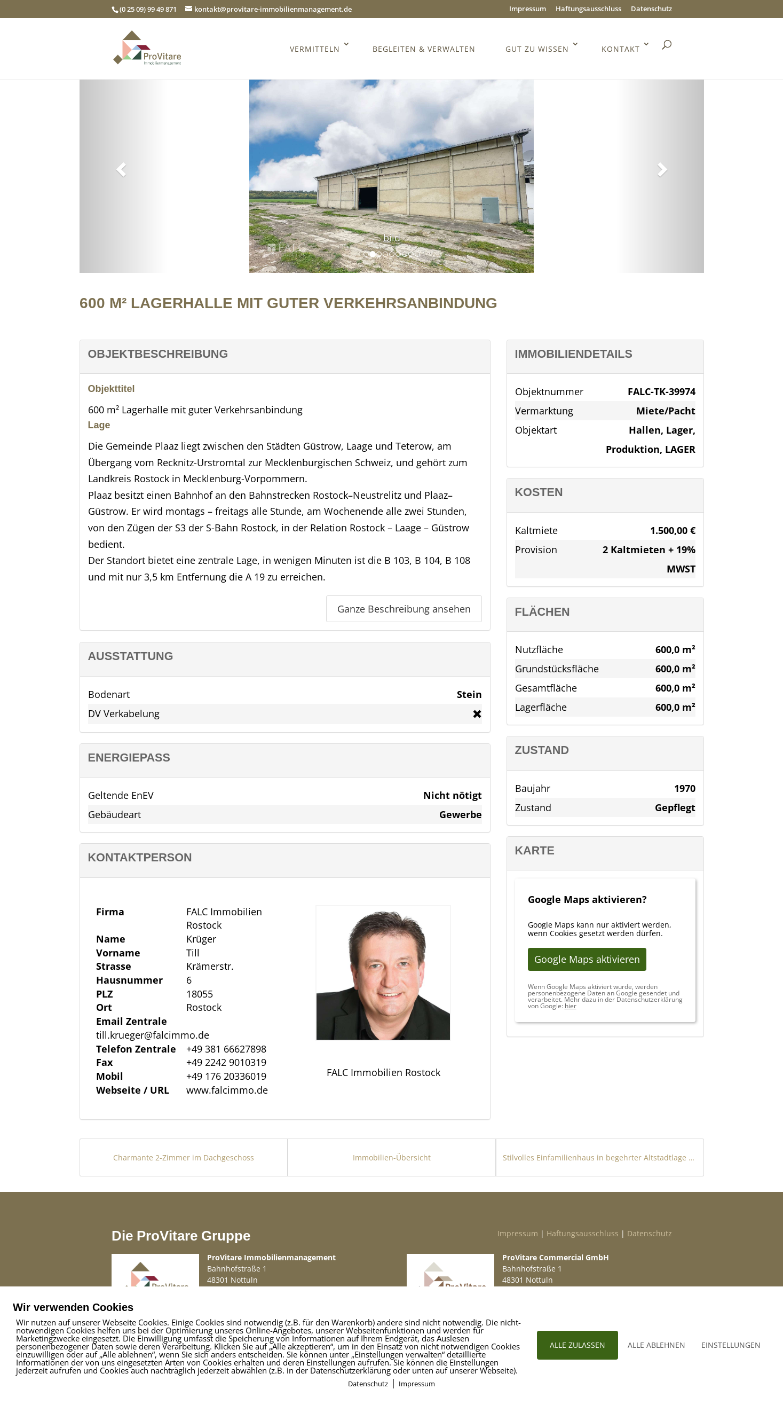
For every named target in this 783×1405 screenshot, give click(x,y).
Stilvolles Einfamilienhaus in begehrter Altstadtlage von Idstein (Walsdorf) (600, 1157)
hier (570, 1005)
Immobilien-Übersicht (392, 1157)
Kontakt (621, 51)
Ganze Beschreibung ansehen (404, 608)
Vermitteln (313, 51)
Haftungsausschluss (588, 9)
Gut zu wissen (536, 51)
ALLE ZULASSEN (577, 1345)
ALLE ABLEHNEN (656, 1345)
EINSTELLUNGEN (731, 1345)
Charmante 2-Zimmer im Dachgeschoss (183, 1157)
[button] (120, 166)
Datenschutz (651, 9)
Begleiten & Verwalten (422, 51)
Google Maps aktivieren (587, 959)
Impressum (527, 9)
